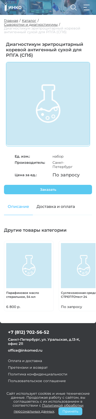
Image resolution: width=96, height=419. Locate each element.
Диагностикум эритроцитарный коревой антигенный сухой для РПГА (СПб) (42, 30)
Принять (70, 411)
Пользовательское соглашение (37, 381)
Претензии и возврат (28, 367)
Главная (11, 21)
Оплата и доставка (25, 361)
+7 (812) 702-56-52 (28, 332)
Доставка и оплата (56, 206)
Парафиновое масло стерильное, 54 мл (22, 295)
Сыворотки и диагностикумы (31, 25)
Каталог (29, 21)
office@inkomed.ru (25, 350)
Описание (18, 206)
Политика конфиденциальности (37, 374)
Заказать (48, 189)
